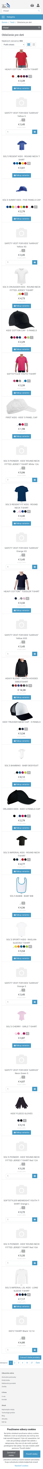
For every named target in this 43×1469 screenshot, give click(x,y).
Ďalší (38, 1363)
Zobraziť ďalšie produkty (30, 1357)
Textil (12, 22)
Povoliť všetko (31, 1454)
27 (32, 1363)
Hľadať (21, 28)
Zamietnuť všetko (11, 1454)
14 (27, 1363)
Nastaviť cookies (21, 1466)
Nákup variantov (21, 88)
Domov (4, 22)
